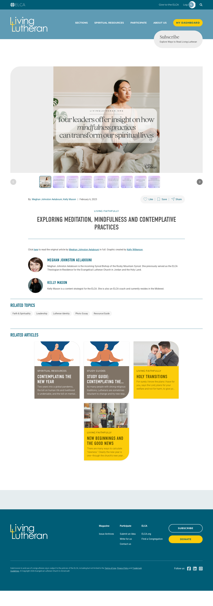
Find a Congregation (152, 554)
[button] (201, 4)
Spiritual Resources (109, 22)
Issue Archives (106, 549)
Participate (138, 22)
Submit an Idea (128, 549)
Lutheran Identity (61, 328)
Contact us (125, 559)
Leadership (41, 328)
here (36, 265)
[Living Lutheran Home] (28, 24)
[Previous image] (13, 197)
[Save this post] (162, 215)
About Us (160, 22)
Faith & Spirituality (21, 328)
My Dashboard (188, 22)
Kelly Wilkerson (135, 265)
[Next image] (200, 197)
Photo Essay (81, 328)
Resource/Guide (102, 328)
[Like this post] (148, 215)
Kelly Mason (69, 214)
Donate (185, 554)
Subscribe (185, 543)
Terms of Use (110, 583)
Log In (187, 4)
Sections (81, 22)
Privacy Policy (123, 583)
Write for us (126, 554)
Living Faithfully (106, 226)
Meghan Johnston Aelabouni (47, 214)
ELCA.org (146, 549)
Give (169, 4)
